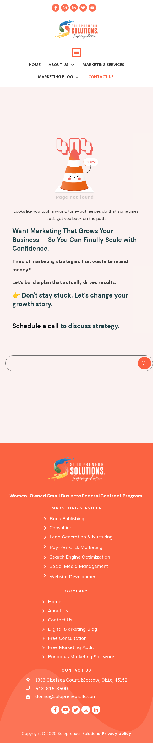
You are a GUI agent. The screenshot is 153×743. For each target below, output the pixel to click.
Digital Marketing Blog (72, 629)
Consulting (61, 528)
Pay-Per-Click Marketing (76, 547)
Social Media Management (79, 566)
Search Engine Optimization (80, 557)
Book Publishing (67, 518)
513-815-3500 (51, 688)
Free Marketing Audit (71, 647)
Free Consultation (67, 638)
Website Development (74, 577)
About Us (58, 611)
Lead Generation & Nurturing (81, 537)
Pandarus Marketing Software (81, 656)
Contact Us (60, 620)
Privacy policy (116, 733)
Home (54, 601)
